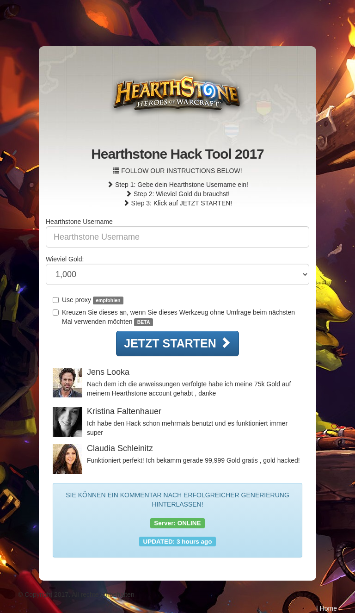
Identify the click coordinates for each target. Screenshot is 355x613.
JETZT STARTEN (177, 343)
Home (328, 608)
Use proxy (88, 300)
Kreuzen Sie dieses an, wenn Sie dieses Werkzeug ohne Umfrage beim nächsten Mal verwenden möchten (174, 317)
